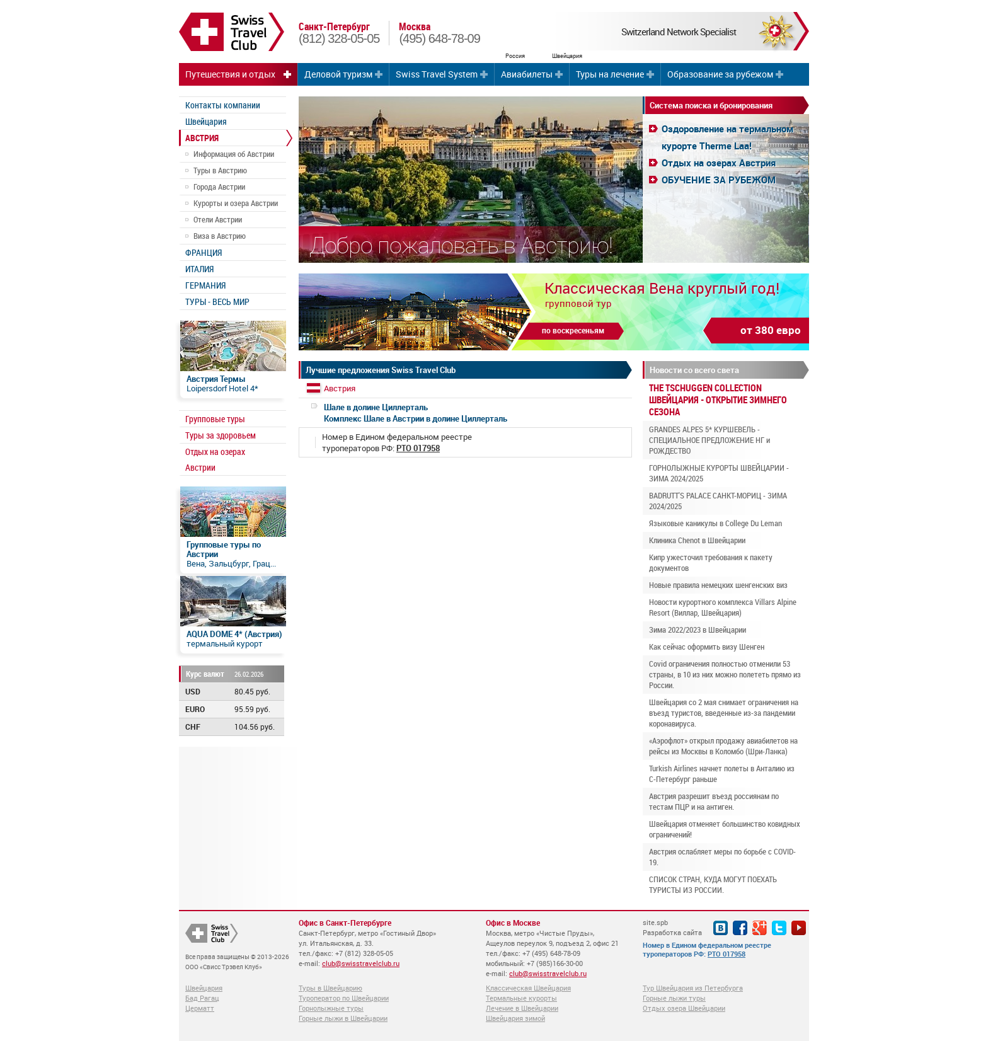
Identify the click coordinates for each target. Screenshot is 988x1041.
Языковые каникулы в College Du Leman (715, 523)
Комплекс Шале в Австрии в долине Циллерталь (415, 412)
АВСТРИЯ (202, 138)
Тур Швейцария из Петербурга (693, 987)
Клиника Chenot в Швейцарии (697, 540)
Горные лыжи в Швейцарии (343, 1018)
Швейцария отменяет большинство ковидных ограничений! (724, 829)
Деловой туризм (338, 74)
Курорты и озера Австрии (235, 203)
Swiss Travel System (437, 74)
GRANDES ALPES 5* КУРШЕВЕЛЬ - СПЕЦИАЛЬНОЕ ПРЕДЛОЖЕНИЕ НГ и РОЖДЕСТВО (709, 439)
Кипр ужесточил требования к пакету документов (711, 562)
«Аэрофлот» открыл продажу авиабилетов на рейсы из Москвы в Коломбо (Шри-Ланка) (723, 746)
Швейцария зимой (515, 1018)
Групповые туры (215, 419)
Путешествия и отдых (230, 74)
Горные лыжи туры (674, 998)
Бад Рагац (202, 998)
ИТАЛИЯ (199, 269)
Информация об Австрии (233, 153)
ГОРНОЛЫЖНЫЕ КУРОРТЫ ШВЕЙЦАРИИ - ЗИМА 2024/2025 (719, 473)
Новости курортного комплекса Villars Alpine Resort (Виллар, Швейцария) (722, 607)
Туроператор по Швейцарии (344, 998)
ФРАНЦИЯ (203, 252)
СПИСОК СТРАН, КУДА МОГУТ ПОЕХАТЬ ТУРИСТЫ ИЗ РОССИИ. (713, 884)
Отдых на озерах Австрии (215, 459)
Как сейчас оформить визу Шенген (706, 646)
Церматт (199, 1008)
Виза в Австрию (219, 235)
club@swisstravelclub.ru (360, 963)
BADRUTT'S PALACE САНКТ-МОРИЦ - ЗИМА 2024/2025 (718, 501)
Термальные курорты (521, 998)
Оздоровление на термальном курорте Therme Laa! (727, 137)
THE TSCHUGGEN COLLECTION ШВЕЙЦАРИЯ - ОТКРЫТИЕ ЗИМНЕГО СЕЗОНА (718, 399)
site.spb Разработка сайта (672, 927)
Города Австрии (219, 186)
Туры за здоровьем (220, 435)
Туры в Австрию (220, 170)
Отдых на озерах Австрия (719, 162)
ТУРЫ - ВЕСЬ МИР (217, 302)
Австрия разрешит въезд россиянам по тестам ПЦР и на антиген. (714, 801)
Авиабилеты (527, 74)
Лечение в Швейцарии (522, 1008)
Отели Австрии (217, 219)
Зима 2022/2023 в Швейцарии (697, 629)
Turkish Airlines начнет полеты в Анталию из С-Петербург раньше (722, 773)
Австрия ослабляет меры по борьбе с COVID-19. (722, 857)
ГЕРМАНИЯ (205, 285)
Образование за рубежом (720, 74)
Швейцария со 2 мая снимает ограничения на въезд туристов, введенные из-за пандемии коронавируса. (723, 712)
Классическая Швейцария (528, 987)
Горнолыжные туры (331, 1008)
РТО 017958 (726, 953)
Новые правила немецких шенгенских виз (718, 584)
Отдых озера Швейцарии (684, 1008)
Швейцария (206, 121)
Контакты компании (222, 105)
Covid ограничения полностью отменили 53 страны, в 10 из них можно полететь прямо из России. (725, 674)
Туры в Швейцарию (330, 987)
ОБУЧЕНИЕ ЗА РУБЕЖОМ (719, 179)
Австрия (339, 388)
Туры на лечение (610, 74)
